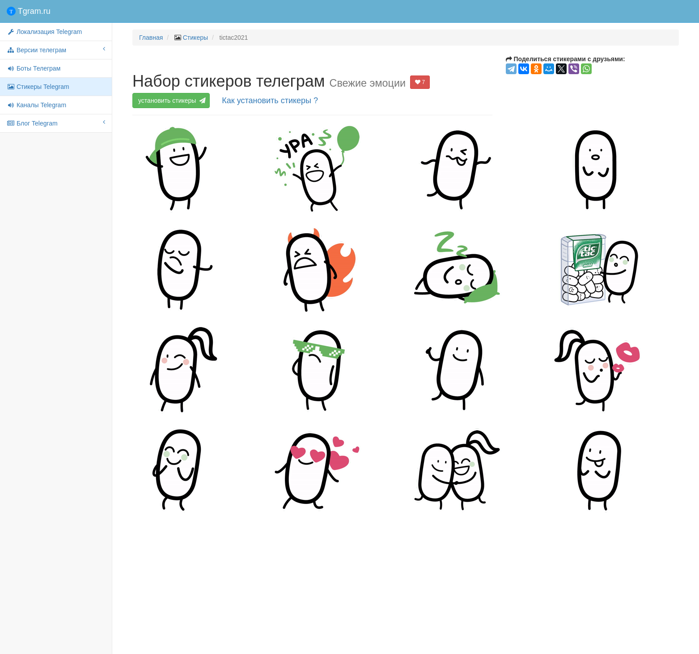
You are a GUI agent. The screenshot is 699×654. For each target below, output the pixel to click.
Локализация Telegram (44, 31)
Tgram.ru (29, 11)
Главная (151, 37)
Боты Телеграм (33, 68)
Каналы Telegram (36, 105)
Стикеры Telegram (38, 86)
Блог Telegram (56, 123)
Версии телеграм (56, 50)
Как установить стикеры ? (270, 100)
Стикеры (195, 37)
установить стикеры (171, 100)
